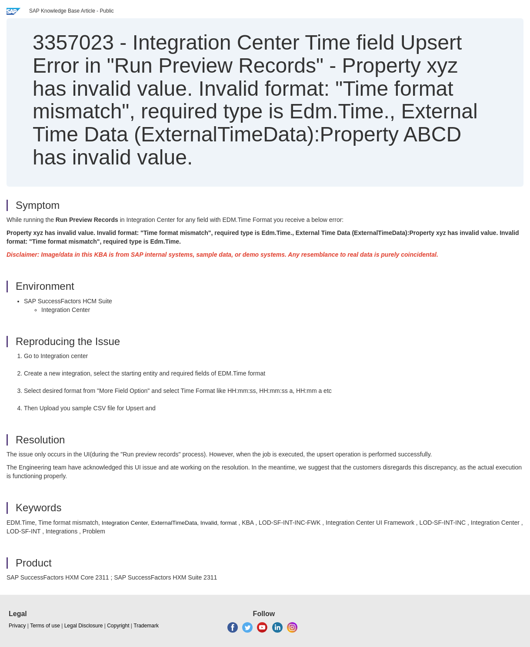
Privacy (17, 626)
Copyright (118, 626)
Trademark (146, 626)
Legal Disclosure (83, 626)
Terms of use (45, 626)
